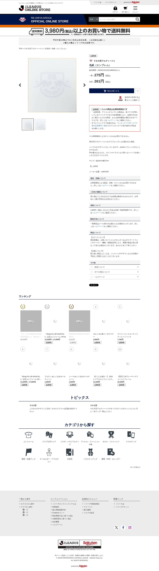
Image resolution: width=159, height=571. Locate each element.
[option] (52, 85)
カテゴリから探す (27, 504)
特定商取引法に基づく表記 (62, 516)
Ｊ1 (26, 510)
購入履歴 (87, 510)
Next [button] (84, 85)
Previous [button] (20, 85)
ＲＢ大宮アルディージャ (33, 49)
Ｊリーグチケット (111, 2)
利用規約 (55, 507)
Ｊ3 (26, 515)
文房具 (47, 49)
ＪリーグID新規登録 (91, 504)
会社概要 (55, 522)
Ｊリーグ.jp (97, 2)
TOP (20, 49)
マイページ (88, 507)
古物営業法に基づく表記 (61, 519)
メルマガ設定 (89, 513)
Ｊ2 (26, 512)
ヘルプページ (112, 120)
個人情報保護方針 (59, 510)
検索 (137, 19)
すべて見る (134, 467)
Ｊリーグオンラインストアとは (64, 504)
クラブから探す (27, 507)
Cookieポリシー (58, 513)
